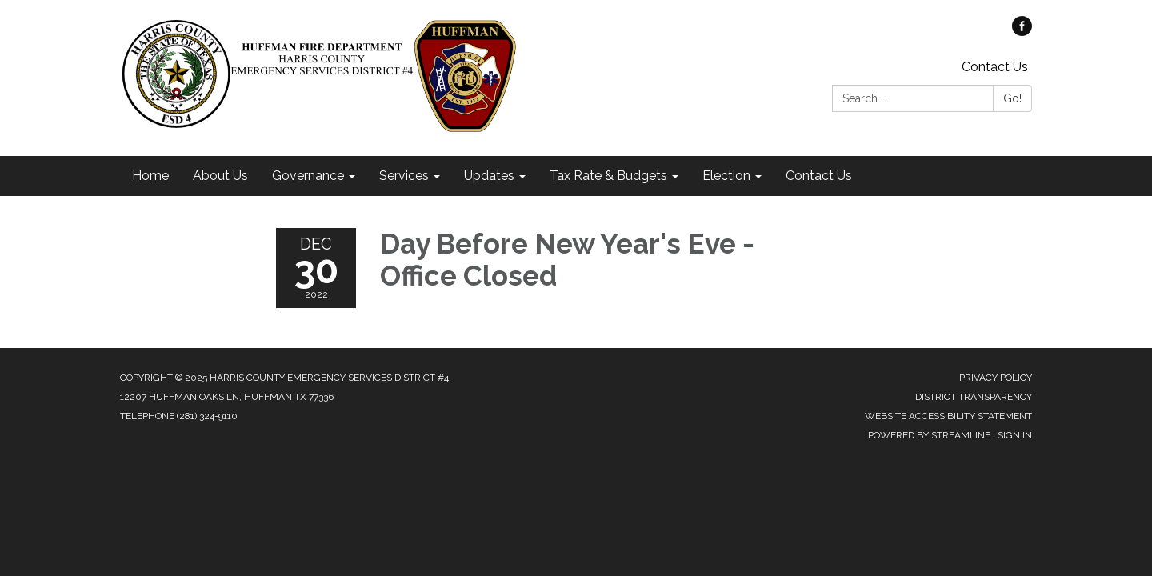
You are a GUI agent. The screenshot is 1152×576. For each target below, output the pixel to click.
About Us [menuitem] (220, 175)
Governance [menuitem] (308, 175)
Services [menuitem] (404, 175)
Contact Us (995, 66)
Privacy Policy (995, 377)
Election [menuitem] (726, 175)
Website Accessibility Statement (948, 416)
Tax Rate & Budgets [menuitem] (608, 175)
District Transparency (973, 396)
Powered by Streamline (929, 435)
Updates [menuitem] (489, 175)
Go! (1012, 98)
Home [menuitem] (150, 175)
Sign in (1015, 435)
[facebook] (1022, 31)
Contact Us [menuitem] (819, 175)
